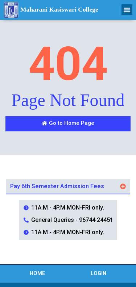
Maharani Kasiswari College (59, 9)
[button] (126, 9)
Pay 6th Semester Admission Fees (57, 186)
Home (37, 273)
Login (98, 273)
